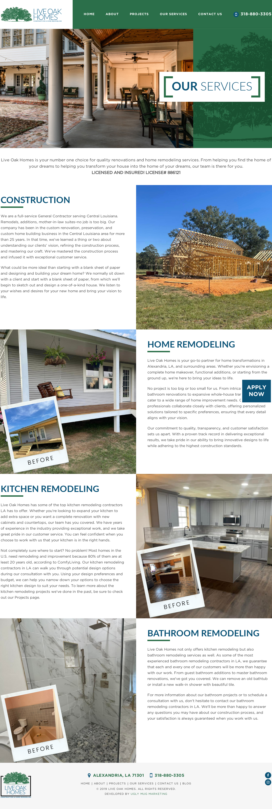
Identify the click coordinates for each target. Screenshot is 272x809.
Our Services (142, 783)
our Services (173, 14)
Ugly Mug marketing (149, 794)
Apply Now (256, 391)
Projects (139, 14)
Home (89, 14)
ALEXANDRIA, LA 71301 (118, 775)
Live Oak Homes (31, 14)
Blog (186, 783)
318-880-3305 (256, 14)
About (112, 14)
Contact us (210, 14)
